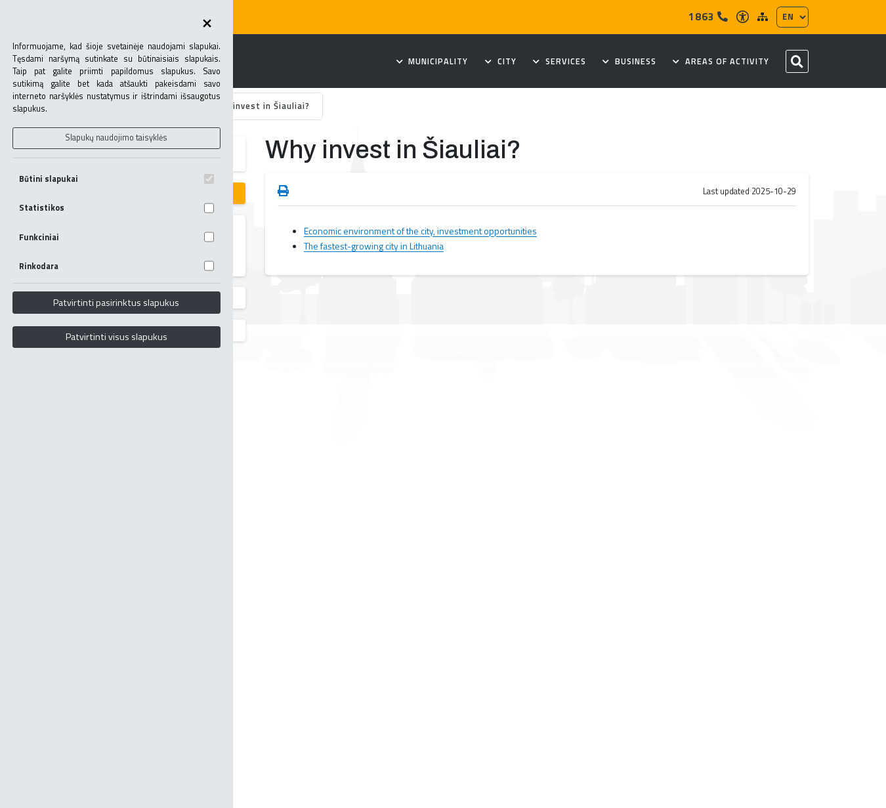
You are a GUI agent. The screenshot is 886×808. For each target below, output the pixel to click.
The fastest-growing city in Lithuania (374, 246)
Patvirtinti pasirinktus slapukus (116, 302)
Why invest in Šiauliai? (261, 106)
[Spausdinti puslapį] (283, 191)
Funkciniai (117, 237)
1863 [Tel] (708, 16)
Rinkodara (117, 266)
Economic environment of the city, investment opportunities (420, 231)
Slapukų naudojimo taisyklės (116, 137)
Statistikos (117, 208)
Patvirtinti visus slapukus (116, 337)
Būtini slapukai (117, 179)
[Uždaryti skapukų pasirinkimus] (206, 24)
